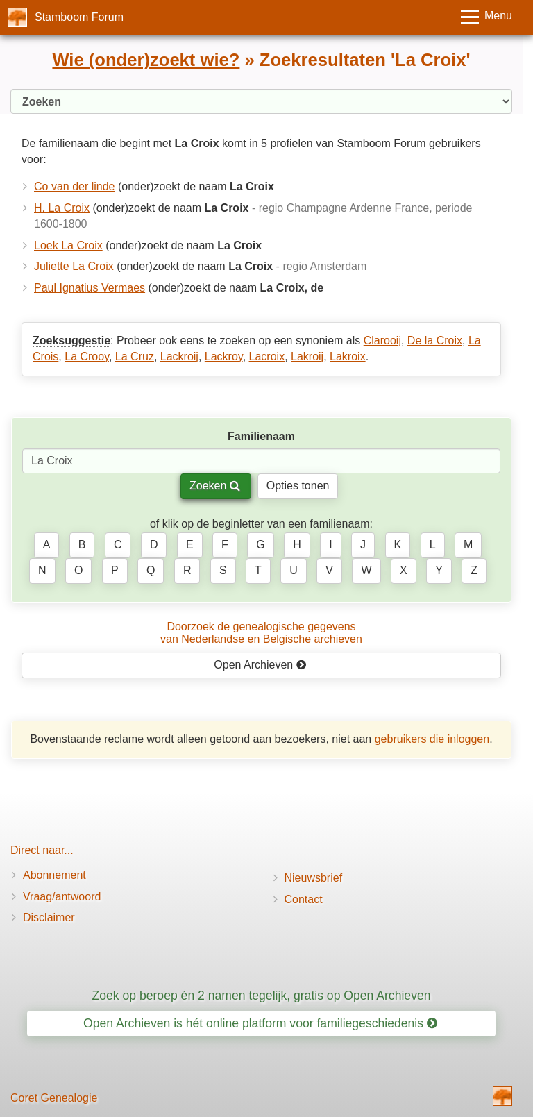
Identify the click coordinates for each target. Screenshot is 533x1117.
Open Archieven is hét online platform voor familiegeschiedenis (260, 1023)
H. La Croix (62, 208)
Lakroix (348, 356)
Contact (304, 899)
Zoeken (214, 486)
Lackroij (179, 356)
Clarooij (382, 340)
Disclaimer (49, 917)
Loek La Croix (68, 245)
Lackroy (224, 356)
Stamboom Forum (79, 17)
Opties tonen (298, 486)
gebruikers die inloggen (432, 739)
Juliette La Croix (74, 266)
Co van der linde (74, 186)
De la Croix (434, 340)
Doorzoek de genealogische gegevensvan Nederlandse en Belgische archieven (261, 633)
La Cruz (134, 356)
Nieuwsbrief (314, 878)
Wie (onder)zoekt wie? (145, 59)
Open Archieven (260, 665)
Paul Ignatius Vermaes (89, 288)
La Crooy (87, 356)
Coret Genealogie (53, 1098)
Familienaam (261, 436)
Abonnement (54, 875)
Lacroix (267, 356)
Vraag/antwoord (62, 896)
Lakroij (307, 356)
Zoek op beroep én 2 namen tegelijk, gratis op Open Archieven (261, 995)
